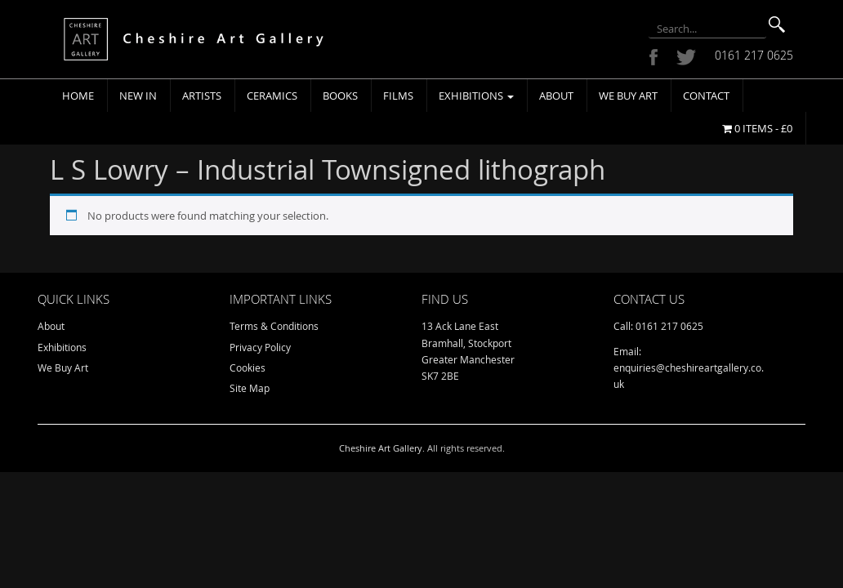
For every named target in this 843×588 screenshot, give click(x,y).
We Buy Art (628, 95)
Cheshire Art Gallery (380, 448)
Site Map (250, 387)
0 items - (757, 128)
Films (398, 95)
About (556, 95)
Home (78, 95)
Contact (706, 95)
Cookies (247, 367)
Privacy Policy (260, 347)
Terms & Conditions (274, 325)
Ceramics (272, 95)
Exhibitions (476, 95)
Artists (201, 95)
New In (138, 95)
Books (340, 95)
